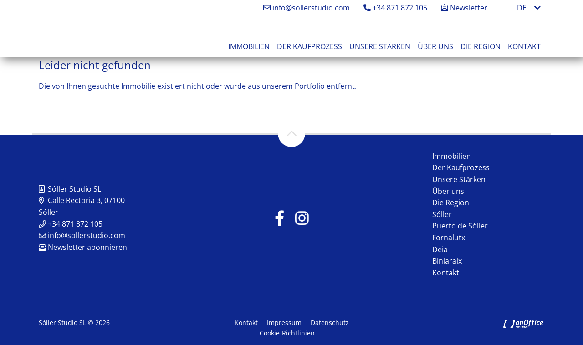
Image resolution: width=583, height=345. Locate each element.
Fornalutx (448, 238)
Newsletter (464, 8)
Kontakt (524, 46)
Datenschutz (330, 322)
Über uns (435, 46)
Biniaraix (447, 261)
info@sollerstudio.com (306, 8)
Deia (440, 249)
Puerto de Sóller (460, 226)
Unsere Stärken (379, 46)
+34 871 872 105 (395, 8)
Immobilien (249, 46)
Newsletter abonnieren (83, 247)
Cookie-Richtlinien (287, 333)
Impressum (284, 322)
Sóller (442, 214)
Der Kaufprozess (309, 46)
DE (522, 8)
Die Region (480, 46)
